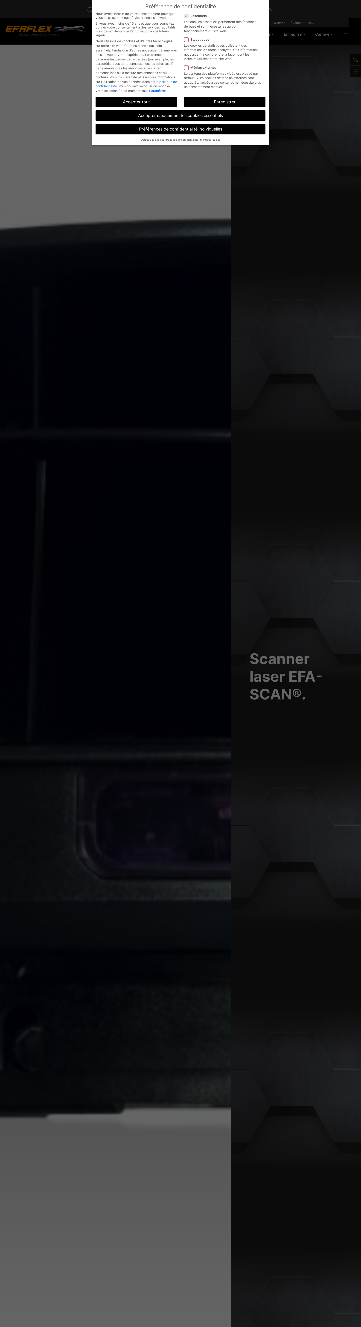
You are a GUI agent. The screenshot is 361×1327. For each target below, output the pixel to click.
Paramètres (157, 91)
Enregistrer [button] (225, 101)
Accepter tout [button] (136, 101)
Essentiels (197, 16)
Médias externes (201, 67)
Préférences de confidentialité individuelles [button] (180, 129)
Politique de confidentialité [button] (182, 139)
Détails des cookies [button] (152, 139)
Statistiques (198, 39)
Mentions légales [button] (210, 139)
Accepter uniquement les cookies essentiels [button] (180, 115)
